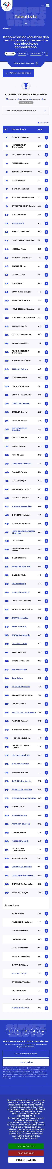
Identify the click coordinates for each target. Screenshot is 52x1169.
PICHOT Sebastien (22, 506)
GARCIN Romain (20, 764)
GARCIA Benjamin (21, 781)
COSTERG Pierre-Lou (23, 875)
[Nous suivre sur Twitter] (17, 1031)
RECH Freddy (19, 584)
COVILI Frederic (20, 592)
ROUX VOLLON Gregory (24, 712)
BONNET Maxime (20, 755)
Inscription (26, 1062)
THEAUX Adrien (20, 369)
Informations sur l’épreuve (26, 111)
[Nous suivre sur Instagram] (26, 1031)
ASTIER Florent (20, 841)
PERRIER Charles (21, 824)
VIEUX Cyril (18, 223)
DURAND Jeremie (21, 635)
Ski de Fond (36, 54)
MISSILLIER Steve (22, 790)
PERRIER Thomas (21, 566)
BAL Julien (17, 678)
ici (10, 1078)
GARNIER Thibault (21, 463)
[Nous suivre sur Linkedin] (42, 1031)
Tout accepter (26, 1146)
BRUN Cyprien (19, 669)
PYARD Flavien (19, 815)
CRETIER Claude (20, 403)
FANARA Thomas (21, 687)
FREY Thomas (19, 627)
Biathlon (22, 54)
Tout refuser (26, 1153)
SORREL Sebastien (22, 867)
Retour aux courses (18, 73)
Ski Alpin (10, 54)
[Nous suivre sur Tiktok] (34, 1031)
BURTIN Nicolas (20, 618)
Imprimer (43, 122)
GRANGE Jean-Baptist (24, 798)
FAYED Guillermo (20, 1008)
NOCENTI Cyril (19, 974)
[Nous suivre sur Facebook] (9, 1031)
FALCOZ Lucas (19, 644)
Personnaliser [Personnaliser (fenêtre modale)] (26, 1160)
